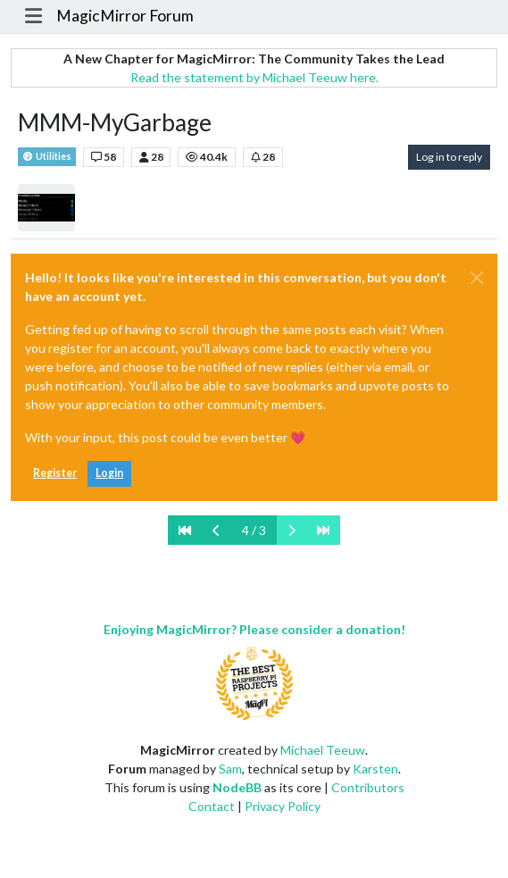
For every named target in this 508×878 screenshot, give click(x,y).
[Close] (476, 278)
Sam (230, 768)
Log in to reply (449, 156)
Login (109, 473)
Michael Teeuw (322, 749)
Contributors (367, 787)
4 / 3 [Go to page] (254, 530)
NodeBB (237, 787)
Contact (211, 806)
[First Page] (185, 530)
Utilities (46, 157)
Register (55, 473)
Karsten (375, 768)
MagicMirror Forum (125, 15)
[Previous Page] (216, 530)
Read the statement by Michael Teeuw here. (254, 77)
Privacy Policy (283, 806)
